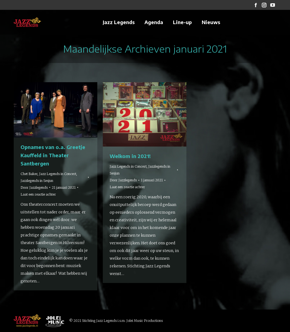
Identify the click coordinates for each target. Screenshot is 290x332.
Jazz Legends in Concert (57, 174)
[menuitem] (119, 22)
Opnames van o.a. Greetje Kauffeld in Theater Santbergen (53, 155)
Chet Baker (29, 174)
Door (34, 187)
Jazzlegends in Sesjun (37, 181)
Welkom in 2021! (130, 156)
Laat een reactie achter (38, 194)
